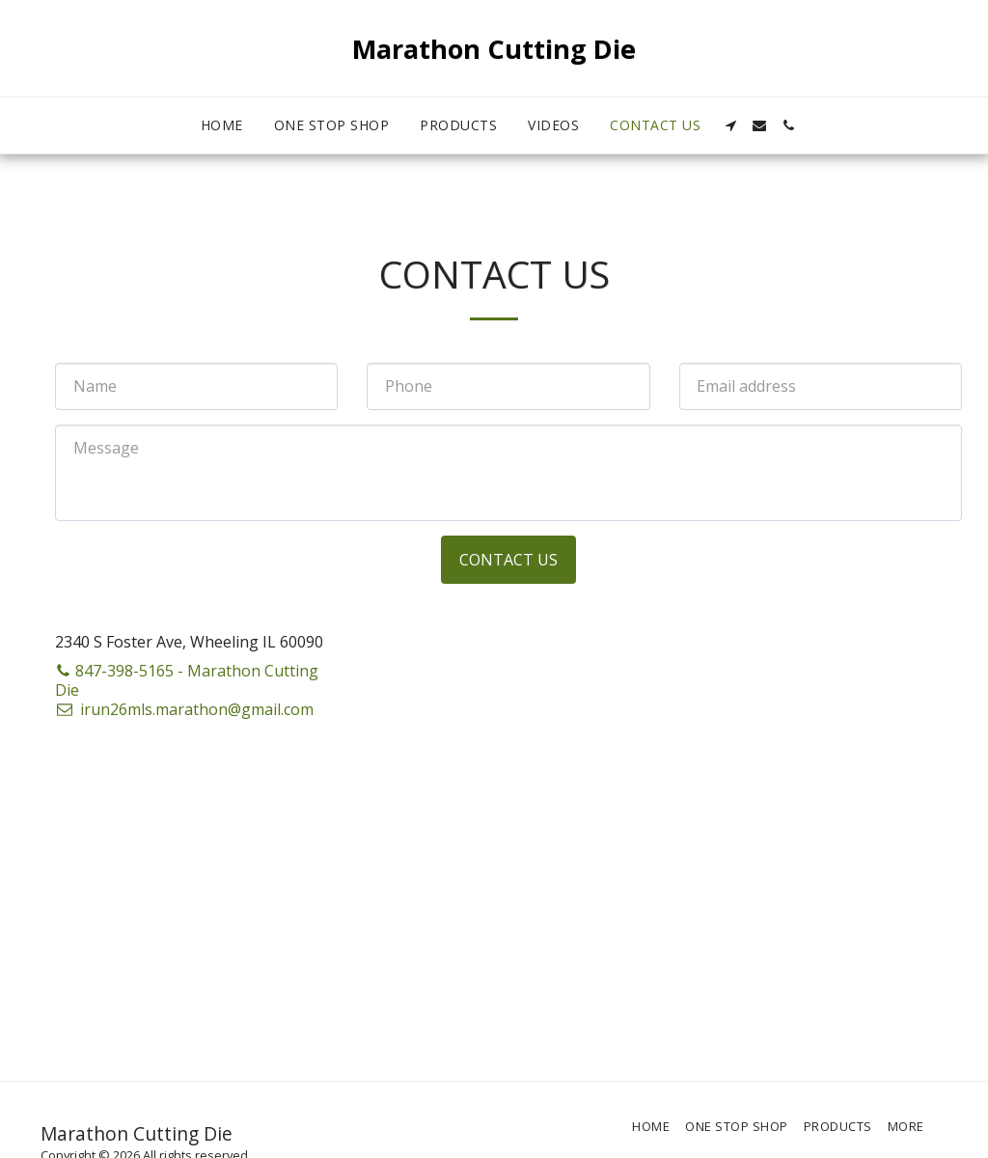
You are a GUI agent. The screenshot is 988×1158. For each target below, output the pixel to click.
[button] (730, 125)
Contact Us (508, 559)
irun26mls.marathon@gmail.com (184, 709)
